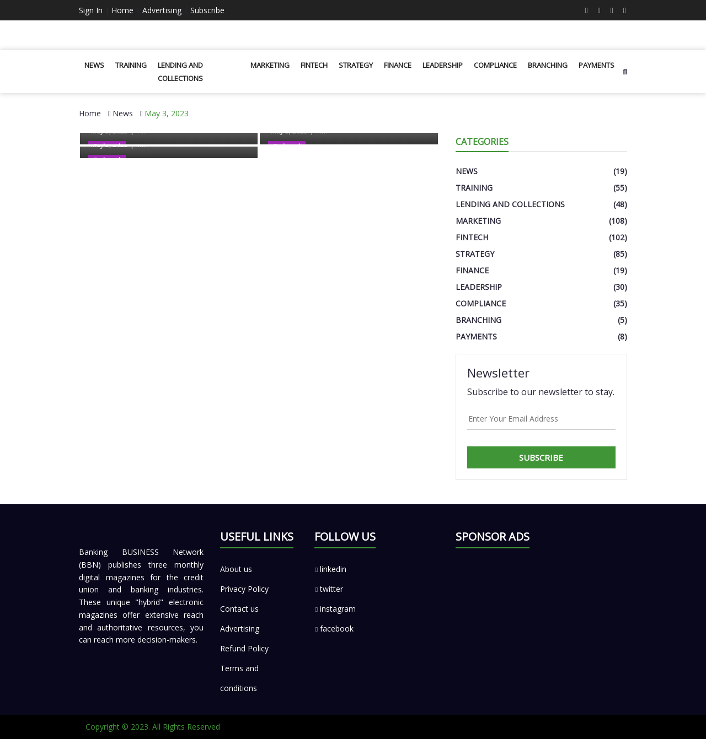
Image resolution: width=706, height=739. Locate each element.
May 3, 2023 (167, 113)
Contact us (239, 608)
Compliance (495, 65)
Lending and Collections (180, 71)
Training (131, 65)
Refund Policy (244, 648)
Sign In (91, 10)
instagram (335, 608)
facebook (334, 628)
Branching (548, 65)
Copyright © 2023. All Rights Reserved (152, 726)
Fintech (314, 65)
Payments (596, 65)
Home (122, 10)
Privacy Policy (244, 589)
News (94, 65)
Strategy (356, 65)
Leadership (442, 65)
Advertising (161, 10)
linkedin (330, 569)
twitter (328, 589)
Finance (397, 65)
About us (236, 569)
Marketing (270, 65)
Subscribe (207, 10)
